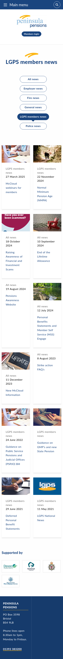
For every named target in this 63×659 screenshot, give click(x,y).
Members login (31, 34)
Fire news (33, 97)
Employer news (33, 88)
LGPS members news (33, 116)
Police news (33, 125)
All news (33, 79)
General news (33, 107)
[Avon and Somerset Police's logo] (52, 566)
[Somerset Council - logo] (31, 566)
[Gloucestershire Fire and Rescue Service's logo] (11, 581)
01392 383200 (12, 648)
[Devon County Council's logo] (11, 566)
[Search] (57, 4)
